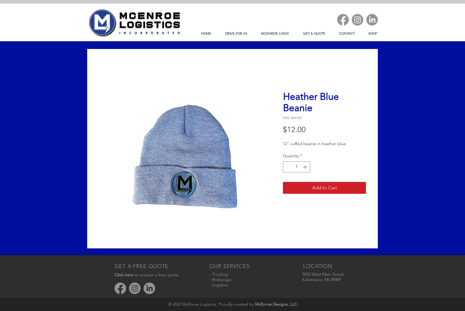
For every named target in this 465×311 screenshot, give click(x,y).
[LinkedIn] (372, 20)
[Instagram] (357, 20)
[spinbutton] (296, 167)
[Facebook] (343, 20)
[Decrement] (287, 167)
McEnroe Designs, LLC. (276, 304)
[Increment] (305, 167)
